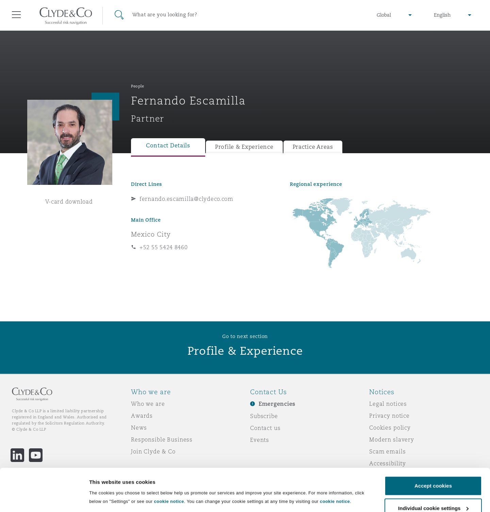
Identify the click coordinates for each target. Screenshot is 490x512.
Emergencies (277, 403)
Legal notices (388, 403)
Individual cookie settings (120, 492)
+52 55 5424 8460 (164, 247)
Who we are (148, 403)
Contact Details (168, 145)
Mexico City (150, 234)
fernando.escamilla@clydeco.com (186, 198)
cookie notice (169, 464)
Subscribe (264, 416)
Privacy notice (389, 415)
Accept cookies (433, 449)
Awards (142, 415)
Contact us (265, 428)
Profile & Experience (244, 146)
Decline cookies (433, 494)
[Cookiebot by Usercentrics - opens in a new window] (44, 499)
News (139, 427)
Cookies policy (390, 427)
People (137, 86)
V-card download (69, 201)
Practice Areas (313, 146)
